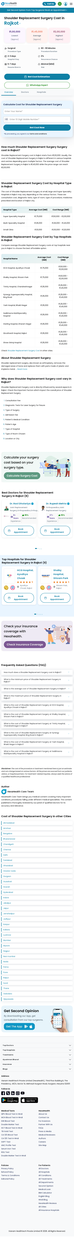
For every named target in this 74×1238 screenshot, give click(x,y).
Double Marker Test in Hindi (13, 1155)
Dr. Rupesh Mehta (56, 503)
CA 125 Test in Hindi (10, 1138)
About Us (43, 1114)
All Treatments (45, 1179)
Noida (5, 961)
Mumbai (7, 940)
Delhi (5, 855)
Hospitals (41, 92)
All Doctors (44, 1168)
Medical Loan (45, 1189)
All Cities (42, 1206)
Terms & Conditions (10, 1175)
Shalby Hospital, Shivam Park (60, 574)
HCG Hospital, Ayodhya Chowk (25, 574)
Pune (5, 972)
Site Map (42, 1145)
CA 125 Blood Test (9, 1135)
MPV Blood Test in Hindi (11, 1114)
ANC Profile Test (8, 1145)
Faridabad (7, 860)
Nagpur (6, 951)
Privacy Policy (7, 1168)
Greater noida (9, 871)
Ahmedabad (8, 823)
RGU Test (5, 1152)
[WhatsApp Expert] (60, 4)
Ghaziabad (8, 865)
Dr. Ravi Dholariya (20, 503)
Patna (6, 967)
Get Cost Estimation (37, 76)
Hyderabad (8, 892)
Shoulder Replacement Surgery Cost (24, 350)
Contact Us (44, 1117)
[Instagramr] (18, 1093)
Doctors (25, 92)
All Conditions (45, 1175)
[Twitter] (8, 1093)
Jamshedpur (9, 913)
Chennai (7, 849)
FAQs (41, 1128)
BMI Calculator (45, 1193)
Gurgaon (7, 876)
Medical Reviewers (47, 1135)
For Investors (44, 1121)
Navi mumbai (9, 956)
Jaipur (6, 908)
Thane (6, 988)
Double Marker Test (10, 1124)
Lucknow (7, 935)
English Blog (44, 1196)
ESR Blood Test (8, 1121)
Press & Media (45, 1131)
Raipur (6, 977)
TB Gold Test (7, 1131)
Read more (22, 369)
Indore (6, 897)
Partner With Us (45, 1124)
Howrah (6, 887)
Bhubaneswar (9, 839)
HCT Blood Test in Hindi (11, 1128)
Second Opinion (46, 1186)
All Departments (46, 1182)
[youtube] (22, 1093)
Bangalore (7, 833)
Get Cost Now (37, 127)
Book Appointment (18, 531)
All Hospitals (44, 1172)
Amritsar (7, 828)
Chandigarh (8, 844)
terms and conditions (38, 134)
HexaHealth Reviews (48, 1203)
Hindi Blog (43, 1199)
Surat (5, 983)
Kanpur (6, 924)
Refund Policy (7, 1172)
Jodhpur (7, 919)
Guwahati (7, 881)
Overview (8, 92)
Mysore (6, 945)
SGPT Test (5, 1142)
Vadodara (7, 993)
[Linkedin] (13, 1093)
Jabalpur (7, 903)
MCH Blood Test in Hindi (12, 1117)
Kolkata (6, 929)
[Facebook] (3, 1093)
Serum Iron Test (8, 1148)
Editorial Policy (7, 1179)
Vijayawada (8, 999)
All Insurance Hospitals (49, 1210)
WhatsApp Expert (37, 85)
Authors (42, 1138)
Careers (42, 1142)
